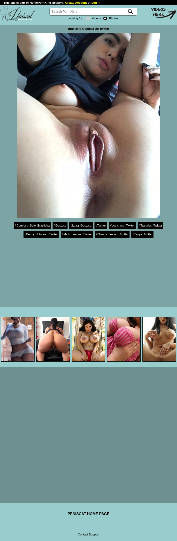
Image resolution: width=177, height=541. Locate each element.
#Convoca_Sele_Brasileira (32, 225)
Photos (110, 18)
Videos (93, 18)
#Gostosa (60, 225)
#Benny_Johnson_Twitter (41, 234)
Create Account (76, 2)
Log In (95, 2)
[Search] (93, 11)
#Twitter (101, 225)
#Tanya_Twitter (142, 234)
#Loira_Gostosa (81, 225)
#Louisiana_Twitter (122, 225)
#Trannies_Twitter (150, 225)
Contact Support (88, 534)
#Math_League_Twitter (77, 234)
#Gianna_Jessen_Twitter (112, 234)
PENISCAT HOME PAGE (88, 514)
